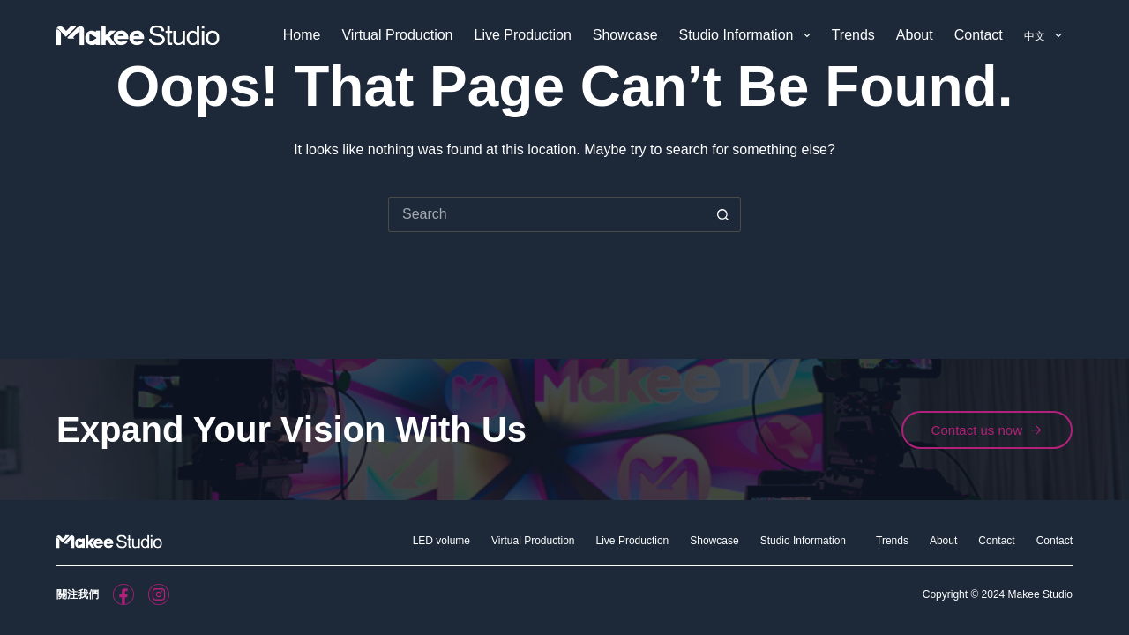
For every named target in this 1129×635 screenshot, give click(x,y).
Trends (853, 34)
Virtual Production (396, 34)
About (914, 34)
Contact (978, 34)
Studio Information (748, 35)
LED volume (441, 540)
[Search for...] (547, 214)
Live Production (522, 34)
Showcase (625, 34)
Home (302, 34)
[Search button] (723, 214)
